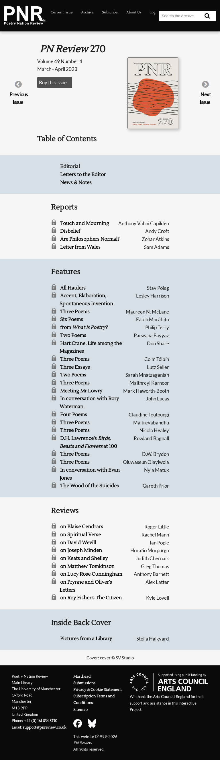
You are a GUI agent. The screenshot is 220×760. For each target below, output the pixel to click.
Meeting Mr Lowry (81, 391)
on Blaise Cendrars (81, 527)
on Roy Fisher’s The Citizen (91, 598)
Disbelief (70, 231)
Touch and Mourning (84, 223)
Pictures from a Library (86, 639)
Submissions (84, 683)
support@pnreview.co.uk (44, 727)
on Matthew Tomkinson (87, 566)
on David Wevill (78, 543)
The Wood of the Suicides (89, 486)
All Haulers (73, 288)
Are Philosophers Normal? (89, 239)
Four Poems (73, 415)
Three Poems (75, 312)
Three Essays (75, 367)
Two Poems (73, 335)
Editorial (70, 166)
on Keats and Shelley (84, 558)
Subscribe (110, 12)
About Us (133, 12)
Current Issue (62, 12)
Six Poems (71, 319)
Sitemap (80, 709)
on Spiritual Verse (80, 535)
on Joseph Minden (81, 550)
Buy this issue (53, 82)
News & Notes (76, 182)
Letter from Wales (80, 247)
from (83, 327)
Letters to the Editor (83, 174)
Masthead (82, 676)
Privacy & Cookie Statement (97, 689)
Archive (87, 12)
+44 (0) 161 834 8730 (40, 720)
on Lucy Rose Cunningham (91, 574)
